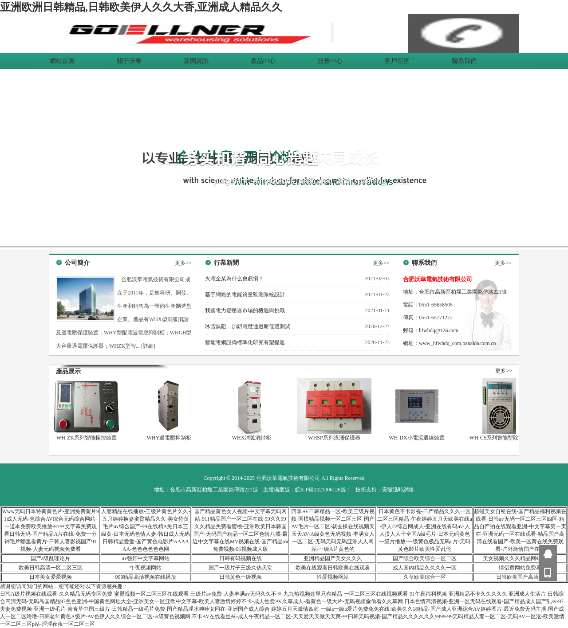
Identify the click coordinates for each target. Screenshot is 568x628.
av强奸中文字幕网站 (146, 558)
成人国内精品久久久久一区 (425, 568)
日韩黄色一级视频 (240, 577)
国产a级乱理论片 (50, 558)
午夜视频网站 (146, 568)
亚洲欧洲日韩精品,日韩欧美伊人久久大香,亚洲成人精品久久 (141, 7)
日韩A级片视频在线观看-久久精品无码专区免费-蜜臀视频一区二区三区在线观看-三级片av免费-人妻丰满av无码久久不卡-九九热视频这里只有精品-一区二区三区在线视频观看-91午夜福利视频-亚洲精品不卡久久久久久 (253, 594)
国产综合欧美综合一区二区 (425, 558)
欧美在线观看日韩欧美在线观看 (333, 568)
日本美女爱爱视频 (50, 577)
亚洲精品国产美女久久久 (333, 558)
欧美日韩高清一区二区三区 (51, 568)
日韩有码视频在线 (240, 558)
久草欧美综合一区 (424, 577)
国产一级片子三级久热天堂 (240, 568)
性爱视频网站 (333, 577)
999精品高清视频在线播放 (145, 577)
